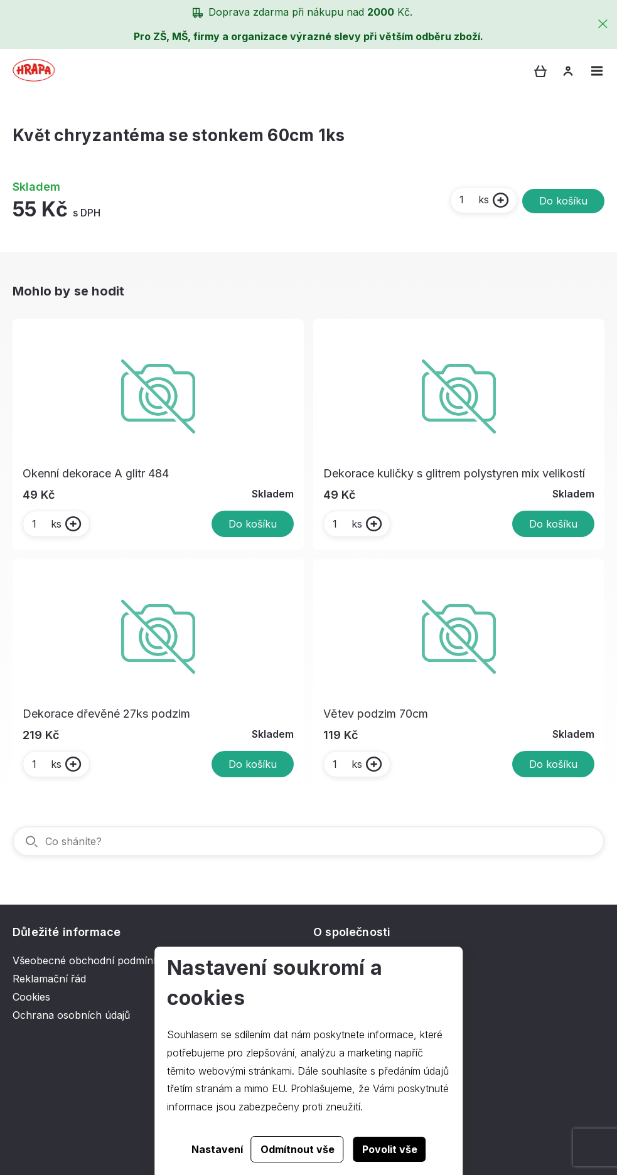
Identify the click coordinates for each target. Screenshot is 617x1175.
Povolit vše (389, 1149)
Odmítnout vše (297, 1149)
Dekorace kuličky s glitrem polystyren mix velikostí (454, 473)
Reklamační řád (49, 978)
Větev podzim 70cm (375, 713)
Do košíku (563, 200)
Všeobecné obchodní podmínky (88, 960)
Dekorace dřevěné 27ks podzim (106, 713)
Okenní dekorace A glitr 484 (96, 473)
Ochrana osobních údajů (71, 1015)
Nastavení (217, 1149)
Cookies (31, 997)
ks (473, 199)
